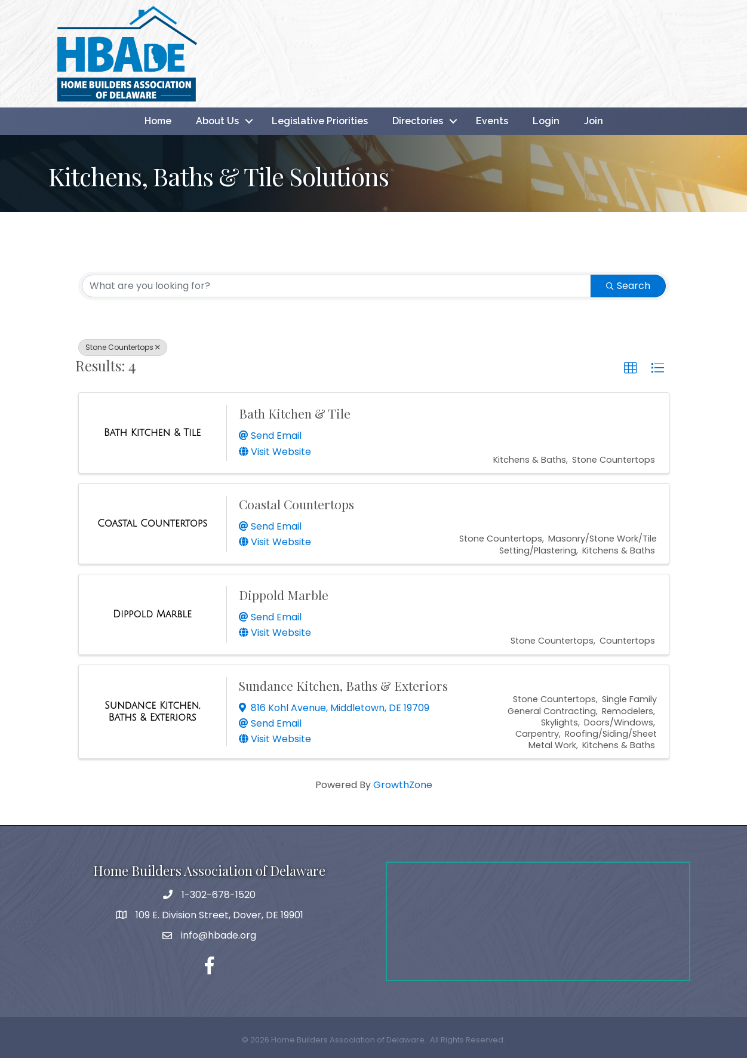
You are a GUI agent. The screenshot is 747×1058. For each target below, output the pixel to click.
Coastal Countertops (296, 504)
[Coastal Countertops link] (152, 524)
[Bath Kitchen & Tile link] (152, 433)
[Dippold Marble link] (152, 614)
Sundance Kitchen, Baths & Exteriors (343, 685)
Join (593, 121)
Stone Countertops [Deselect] (122, 347)
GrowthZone (402, 785)
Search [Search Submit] (628, 286)
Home (158, 121)
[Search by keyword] (336, 286)
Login (546, 121)
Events (492, 121)
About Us (217, 121)
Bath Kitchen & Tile (295, 413)
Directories (417, 121)
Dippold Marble (283, 594)
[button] (631, 368)
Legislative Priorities (320, 121)
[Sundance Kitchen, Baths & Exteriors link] (152, 711)
